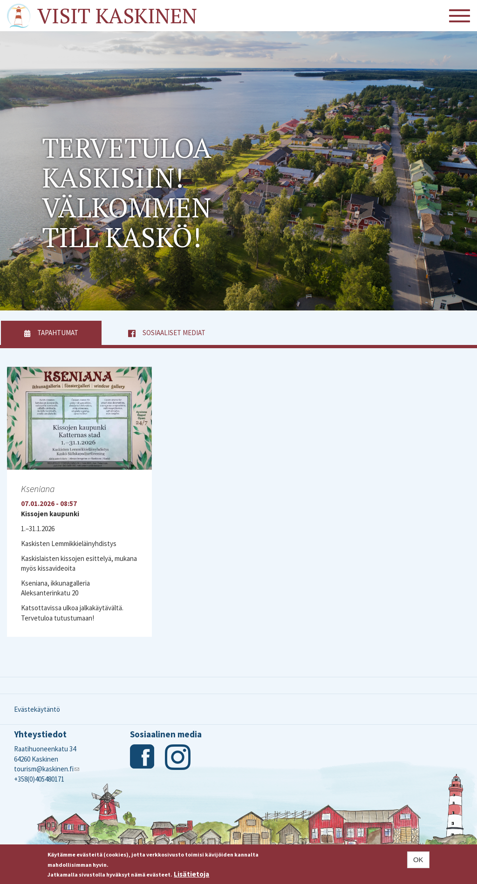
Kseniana (38, 488)
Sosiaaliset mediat (174, 332)
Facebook (143, 757)
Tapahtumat (69, 332)
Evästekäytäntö (37, 709)
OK (418, 860)
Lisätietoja (191, 874)
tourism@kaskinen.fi (46, 768)
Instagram (178, 757)
